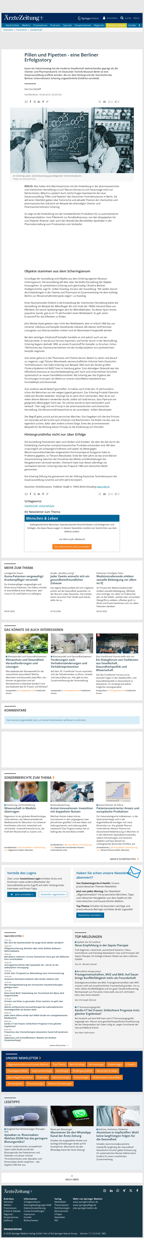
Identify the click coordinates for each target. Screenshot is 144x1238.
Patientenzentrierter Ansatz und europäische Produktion (117, 810)
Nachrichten (12, 25)
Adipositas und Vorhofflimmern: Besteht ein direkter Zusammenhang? (30, 1039)
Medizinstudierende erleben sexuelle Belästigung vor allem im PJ (116, 580)
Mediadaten (60, 1202)
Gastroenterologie (42, 1071)
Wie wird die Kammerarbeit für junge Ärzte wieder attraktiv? (34, 943)
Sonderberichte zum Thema (28, 778)
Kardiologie (62, 1071)
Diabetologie (115, 1065)
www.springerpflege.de (84, 1205)
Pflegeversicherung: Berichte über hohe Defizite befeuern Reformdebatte (32, 950)
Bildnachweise (31, 1221)
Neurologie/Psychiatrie (20, 1077)
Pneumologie (81, 1077)
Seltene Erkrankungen (60, 1084)
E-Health (130, 1065)
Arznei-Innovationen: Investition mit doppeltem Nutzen (71, 810)
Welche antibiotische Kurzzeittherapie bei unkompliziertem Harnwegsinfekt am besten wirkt (33, 1009)
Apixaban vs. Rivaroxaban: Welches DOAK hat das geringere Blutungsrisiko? (26, 1139)
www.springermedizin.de (85, 1202)
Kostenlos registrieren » (54, 895)
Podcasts (55, 25)
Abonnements (61, 1211)
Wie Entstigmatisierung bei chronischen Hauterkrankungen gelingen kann (33, 986)
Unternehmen (46, 506)
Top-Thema (59, 1065)
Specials (67, 25)
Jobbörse (8, 1221)
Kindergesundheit (82, 1071)
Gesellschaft (31, 506)
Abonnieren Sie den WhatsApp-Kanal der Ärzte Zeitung (70, 1134)
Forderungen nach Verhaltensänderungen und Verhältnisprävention (69, 664)
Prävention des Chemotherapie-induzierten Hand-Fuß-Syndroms (36, 1032)
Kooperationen (83, 25)
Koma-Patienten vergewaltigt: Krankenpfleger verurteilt (24, 578)
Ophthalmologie (61, 1077)
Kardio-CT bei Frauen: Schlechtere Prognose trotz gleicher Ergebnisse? (32, 1025)
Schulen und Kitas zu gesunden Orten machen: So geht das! (33, 1002)
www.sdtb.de (103, 487)
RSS (56, 1221)
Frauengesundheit (18, 1071)
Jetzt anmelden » (21, 895)
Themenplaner (61, 1205)
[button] (136, 18)
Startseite (8, 1202)
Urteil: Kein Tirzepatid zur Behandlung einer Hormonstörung (34, 974)
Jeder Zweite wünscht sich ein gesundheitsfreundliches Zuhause (69, 580)
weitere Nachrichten (59, 1046)
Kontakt (27, 1217)
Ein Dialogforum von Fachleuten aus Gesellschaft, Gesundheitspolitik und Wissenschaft (117, 666)
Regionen (99, 25)
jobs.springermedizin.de (85, 1208)
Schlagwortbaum (32, 1202)
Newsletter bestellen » (90, 915)
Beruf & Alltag (77, 1065)
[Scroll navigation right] (139, 26)
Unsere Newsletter (22, 1059)
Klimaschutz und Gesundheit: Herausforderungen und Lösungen (25, 664)
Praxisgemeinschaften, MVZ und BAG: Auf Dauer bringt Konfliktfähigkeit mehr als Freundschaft (107, 976)
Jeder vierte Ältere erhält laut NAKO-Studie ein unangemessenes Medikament (36, 1017)
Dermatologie (96, 1065)
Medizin (26, 25)
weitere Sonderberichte (125, 859)
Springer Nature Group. (66, 1234)
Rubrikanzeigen (62, 1208)
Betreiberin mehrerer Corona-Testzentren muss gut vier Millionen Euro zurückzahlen (36, 958)
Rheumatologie (35, 1084)
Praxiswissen (40, 25)
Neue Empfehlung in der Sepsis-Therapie (101, 946)
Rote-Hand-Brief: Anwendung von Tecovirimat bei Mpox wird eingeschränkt (34, 995)
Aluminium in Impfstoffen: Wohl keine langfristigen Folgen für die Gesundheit (117, 1136)
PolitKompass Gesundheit (107, 1077)
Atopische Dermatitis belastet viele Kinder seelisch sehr (31, 979)
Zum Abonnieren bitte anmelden (72, 547)
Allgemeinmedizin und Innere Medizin (28, 1065)
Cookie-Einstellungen (34, 1211)
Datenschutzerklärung (35, 1208)
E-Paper (58, 1214)
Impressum (29, 1214)
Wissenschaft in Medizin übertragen (20, 810)
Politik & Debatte (116, 25)
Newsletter (59, 1217)
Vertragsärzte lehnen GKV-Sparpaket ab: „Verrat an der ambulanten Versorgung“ (31, 967)
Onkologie (42, 1077)
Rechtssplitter (15, 1084)
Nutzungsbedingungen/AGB (37, 1205)
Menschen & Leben (107, 1071)
